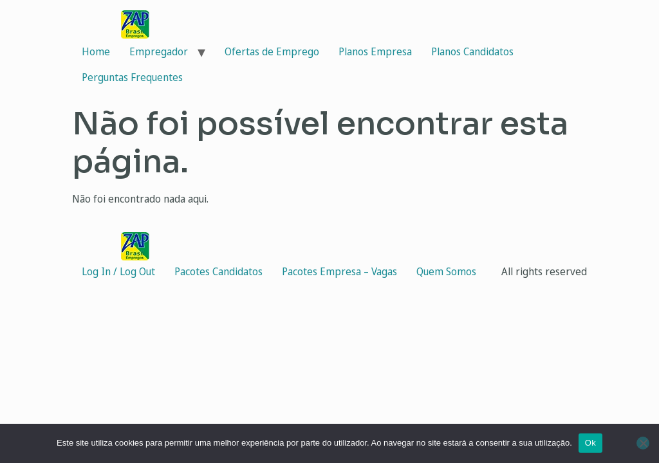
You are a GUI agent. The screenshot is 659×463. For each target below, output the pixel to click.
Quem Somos (446, 271)
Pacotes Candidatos (218, 271)
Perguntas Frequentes (132, 77)
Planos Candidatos (472, 51)
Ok (590, 443)
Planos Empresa (375, 51)
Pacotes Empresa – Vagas (339, 271)
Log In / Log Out (118, 271)
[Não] (642, 443)
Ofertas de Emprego (272, 51)
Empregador (158, 51)
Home (96, 51)
